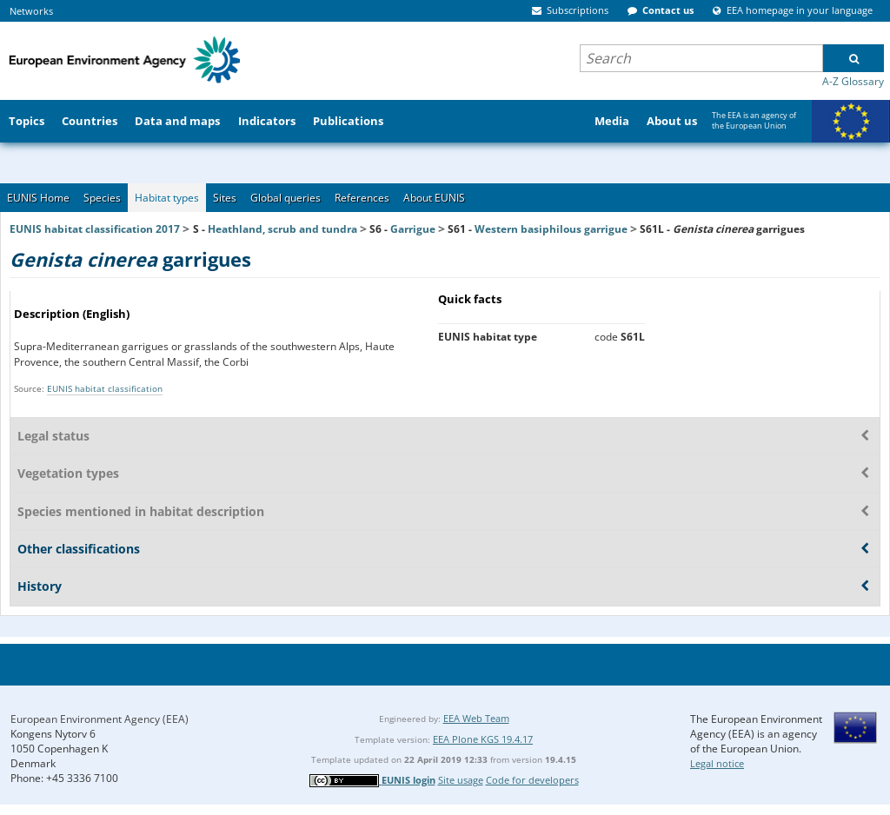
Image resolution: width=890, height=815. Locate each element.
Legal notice (717, 763)
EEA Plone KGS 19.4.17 (483, 738)
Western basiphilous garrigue (551, 229)
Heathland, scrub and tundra (282, 229)
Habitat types (167, 197)
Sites (224, 197)
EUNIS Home (38, 197)
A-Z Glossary (853, 81)
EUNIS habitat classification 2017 (95, 229)
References (362, 197)
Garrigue (412, 229)
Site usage (460, 779)
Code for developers (532, 779)
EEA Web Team (476, 718)
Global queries (285, 197)
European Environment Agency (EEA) (99, 719)
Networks (31, 10)
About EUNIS (434, 197)
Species (102, 197)
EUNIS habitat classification (105, 388)
